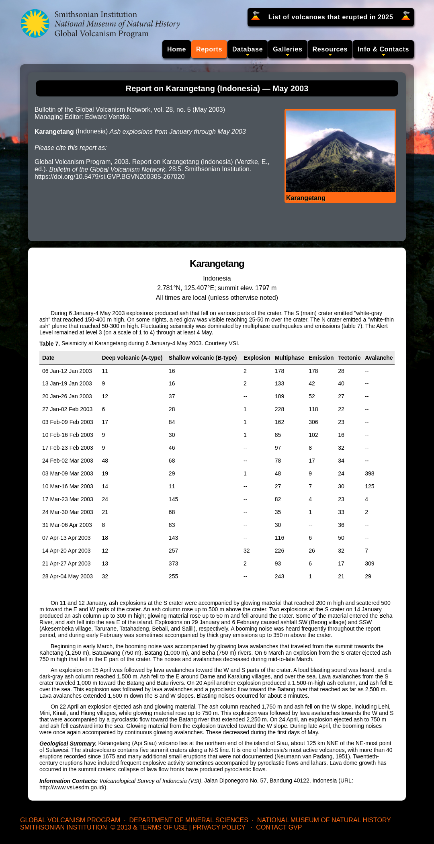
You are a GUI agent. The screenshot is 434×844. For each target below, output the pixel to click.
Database (247, 49)
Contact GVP (279, 827)
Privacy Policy (219, 827)
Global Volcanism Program (70, 820)
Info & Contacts (383, 49)
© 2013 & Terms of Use (149, 827)
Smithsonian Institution (63, 827)
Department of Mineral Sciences (188, 820)
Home (176, 49)
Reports (209, 49)
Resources (330, 49)
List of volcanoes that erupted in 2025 (330, 17)
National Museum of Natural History (324, 820)
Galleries (287, 49)
